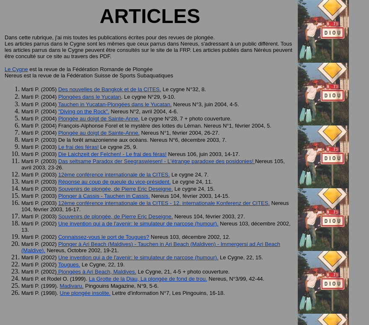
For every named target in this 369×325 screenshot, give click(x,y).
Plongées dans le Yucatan (89, 97)
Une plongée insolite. (85, 293)
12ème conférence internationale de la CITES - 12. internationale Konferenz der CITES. (164, 203)
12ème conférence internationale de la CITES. (114, 174)
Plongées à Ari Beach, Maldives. (96, 272)
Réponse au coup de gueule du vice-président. (114, 182)
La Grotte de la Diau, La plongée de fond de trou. (148, 279)
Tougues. (69, 264)
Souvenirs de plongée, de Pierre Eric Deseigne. (115, 189)
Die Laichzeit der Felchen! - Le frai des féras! (112, 154)
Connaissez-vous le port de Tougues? (103, 237)
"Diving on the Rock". (83, 111)
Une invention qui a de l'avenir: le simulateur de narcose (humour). (138, 223)
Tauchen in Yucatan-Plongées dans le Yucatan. (115, 104)
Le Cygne (16, 69)
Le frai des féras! (78, 147)
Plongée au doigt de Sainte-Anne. (98, 118)
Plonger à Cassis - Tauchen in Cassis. (104, 196)
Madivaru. (72, 286)
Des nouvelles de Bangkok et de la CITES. (109, 89)
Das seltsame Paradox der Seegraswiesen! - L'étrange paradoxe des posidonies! (156, 161)
